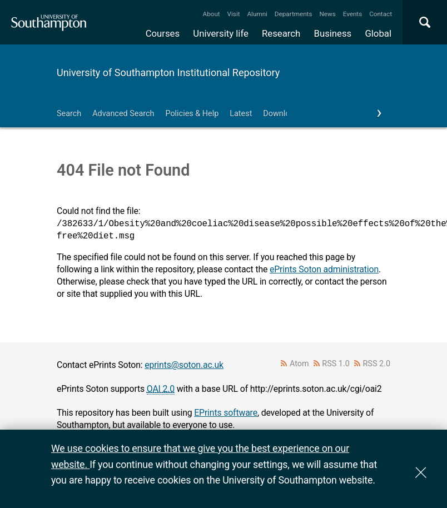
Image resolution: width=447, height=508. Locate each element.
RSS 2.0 (377, 363)
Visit (233, 14)
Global (378, 33)
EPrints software (225, 412)
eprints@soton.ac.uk (184, 365)
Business (333, 33)
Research (281, 33)
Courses (163, 33)
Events (352, 14)
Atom (299, 363)
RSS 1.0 (336, 363)
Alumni (257, 14)
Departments (293, 14)
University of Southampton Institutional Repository (168, 72)
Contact (380, 14)
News (327, 14)
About (211, 14)
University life (221, 33)
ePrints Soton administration (324, 269)
